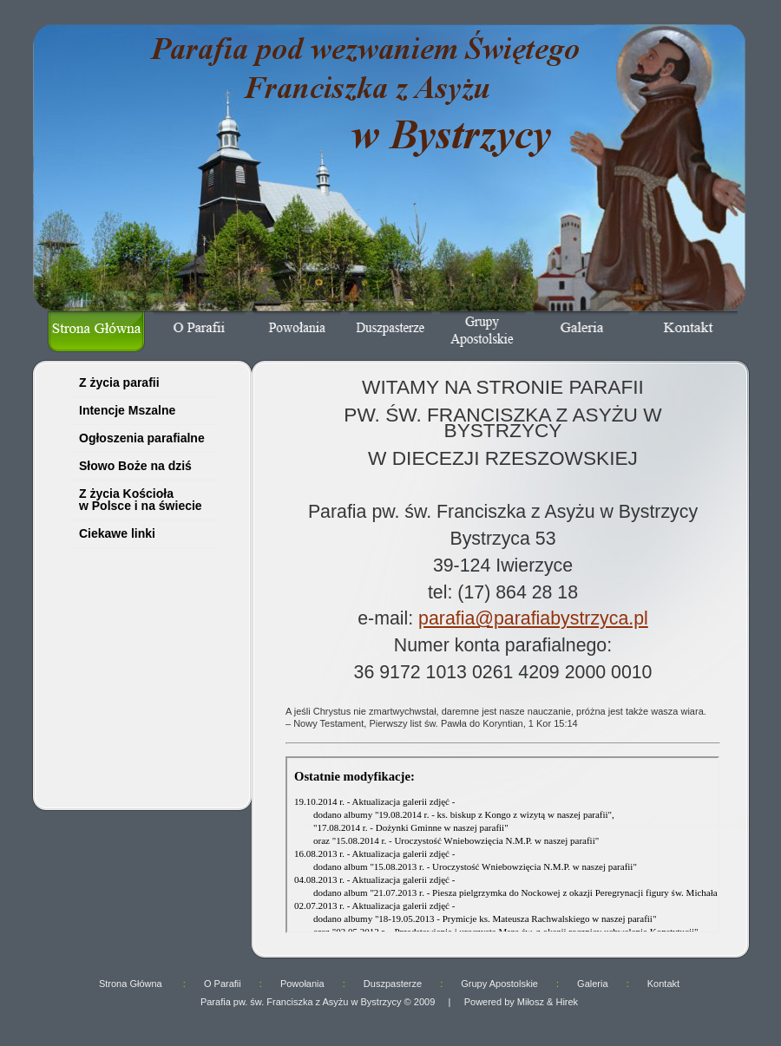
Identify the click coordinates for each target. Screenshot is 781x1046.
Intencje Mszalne (127, 410)
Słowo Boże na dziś (135, 466)
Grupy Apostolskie (499, 983)
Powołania (302, 983)
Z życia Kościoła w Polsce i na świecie (140, 500)
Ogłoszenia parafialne (142, 438)
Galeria (592, 983)
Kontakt (663, 983)
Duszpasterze (393, 983)
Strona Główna (132, 983)
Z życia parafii (119, 382)
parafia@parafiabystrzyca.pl (533, 618)
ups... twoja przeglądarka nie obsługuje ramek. (138, 685)
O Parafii (222, 983)
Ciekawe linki (117, 533)
